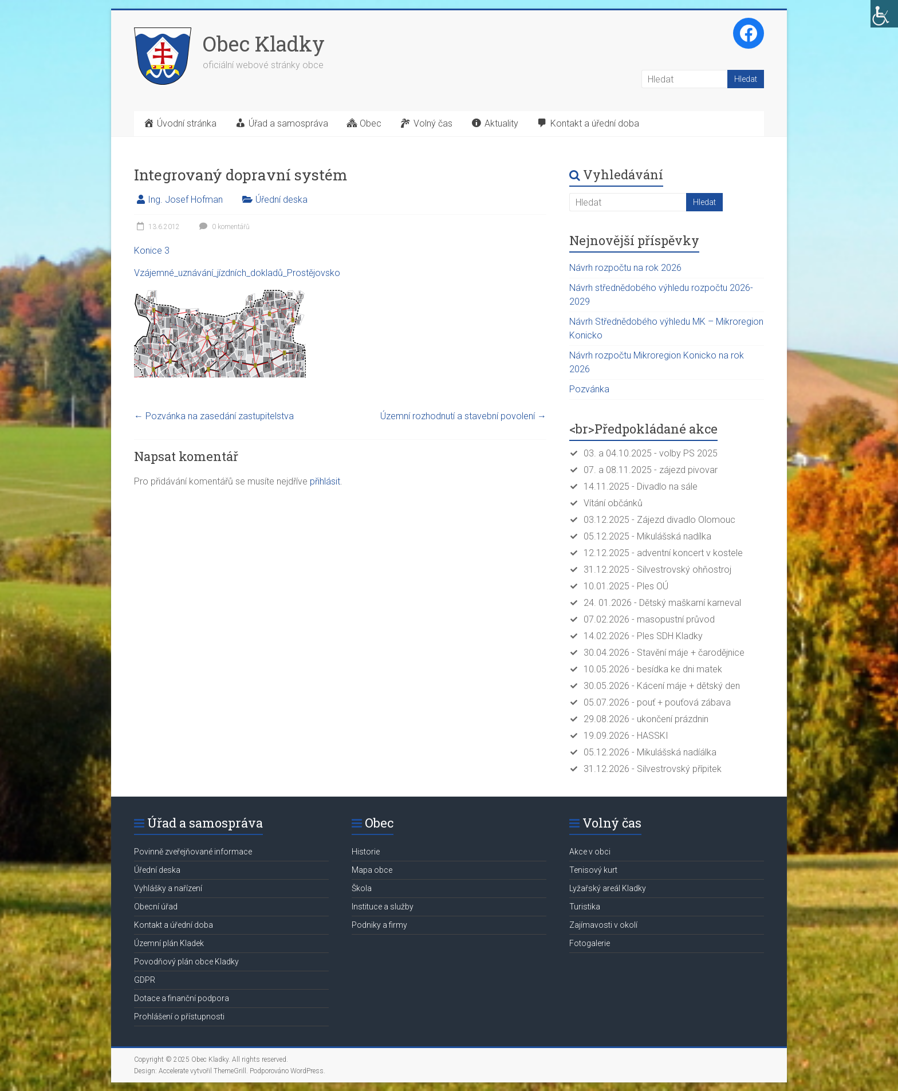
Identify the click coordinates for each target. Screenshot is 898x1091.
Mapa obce (372, 870)
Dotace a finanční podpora (181, 998)
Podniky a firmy (379, 924)
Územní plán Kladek (169, 943)
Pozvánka (589, 389)
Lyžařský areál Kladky (607, 888)
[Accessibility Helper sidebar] (884, 13)
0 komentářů (223, 227)
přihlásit (325, 481)
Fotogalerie (589, 943)
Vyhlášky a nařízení (168, 888)
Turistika (584, 906)
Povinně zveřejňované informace (193, 851)
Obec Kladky (264, 43)
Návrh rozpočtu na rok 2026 (625, 267)
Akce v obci (590, 851)
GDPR (144, 979)
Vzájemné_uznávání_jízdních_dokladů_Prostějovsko (237, 272)
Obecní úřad (156, 906)
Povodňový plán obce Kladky (186, 961)
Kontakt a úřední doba (173, 924)
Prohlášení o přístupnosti (179, 1016)
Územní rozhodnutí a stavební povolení (463, 416)
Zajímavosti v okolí (603, 924)
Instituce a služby (382, 906)
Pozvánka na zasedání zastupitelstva (214, 416)
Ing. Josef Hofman (185, 199)
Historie (366, 851)
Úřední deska (281, 199)
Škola (362, 888)
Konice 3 (152, 250)
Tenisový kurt (593, 870)
